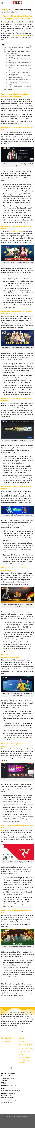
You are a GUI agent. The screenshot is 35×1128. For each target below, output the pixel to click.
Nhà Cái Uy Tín (6, 1012)
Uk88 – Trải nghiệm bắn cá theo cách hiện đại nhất (20, 87)
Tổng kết (9, 89)
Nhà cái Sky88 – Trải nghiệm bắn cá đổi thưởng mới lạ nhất (20, 63)
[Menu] (2, 3)
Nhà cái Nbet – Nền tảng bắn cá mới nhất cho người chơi (19, 80)
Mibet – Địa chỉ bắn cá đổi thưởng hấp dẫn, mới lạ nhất (20, 83)
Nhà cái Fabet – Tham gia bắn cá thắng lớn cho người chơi (20, 66)
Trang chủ (4, 10)
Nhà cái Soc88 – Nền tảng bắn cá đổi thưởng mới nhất (19, 56)
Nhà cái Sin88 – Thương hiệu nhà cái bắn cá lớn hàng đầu (20, 59)
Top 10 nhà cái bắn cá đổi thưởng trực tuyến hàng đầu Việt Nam (19, 52)
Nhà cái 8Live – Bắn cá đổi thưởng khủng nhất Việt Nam (20, 69)
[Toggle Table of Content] (30, 45)
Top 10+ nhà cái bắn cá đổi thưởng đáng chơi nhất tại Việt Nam (17, 49)
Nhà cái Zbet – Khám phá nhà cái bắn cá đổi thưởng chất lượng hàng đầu (19, 76)
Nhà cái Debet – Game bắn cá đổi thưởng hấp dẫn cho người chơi (19, 73)
